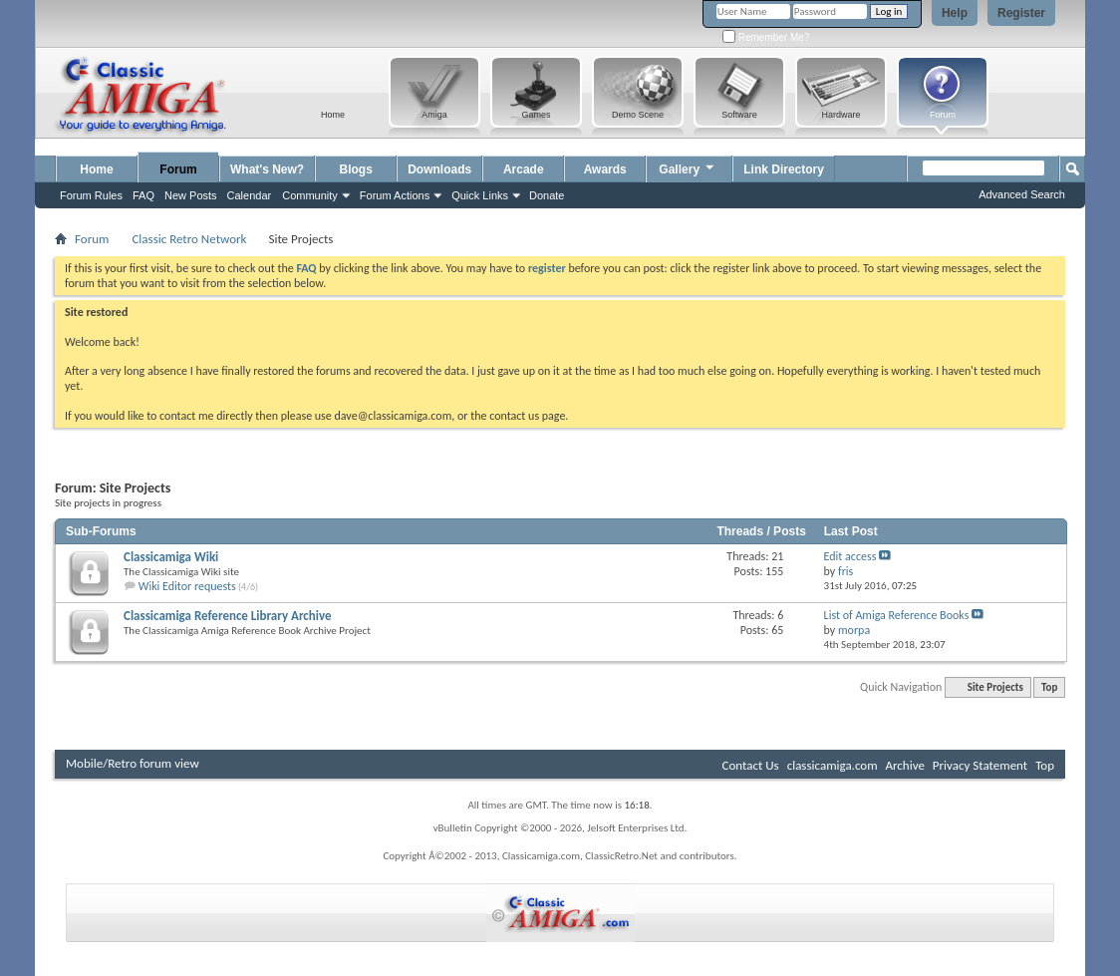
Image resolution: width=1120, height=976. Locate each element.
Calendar (249, 195)
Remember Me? (765, 37)
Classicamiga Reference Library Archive (228, 615)
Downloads (439, 169)
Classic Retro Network (189, 238)
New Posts (190, 195)
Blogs (356, 169)
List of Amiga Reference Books (897, 615)
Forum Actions (394, 195)
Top (1049, 687)
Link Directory (783, 169)
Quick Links (479, 195)
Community (310, 195)
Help (955, 13)
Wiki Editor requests (187, 586)
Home (96, 169)
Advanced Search (1022, 194)
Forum (177, 169)
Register (1021, 13)
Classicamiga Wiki (171, 556)
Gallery (687, 167)
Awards (605, 169)
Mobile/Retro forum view (132, 763)
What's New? (267, 169)
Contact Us (750, 765)
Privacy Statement (980, 765)
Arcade (523, 169)
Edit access (850, 556)
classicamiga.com (832, 765)
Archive (904, 765)
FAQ (143, 195)
